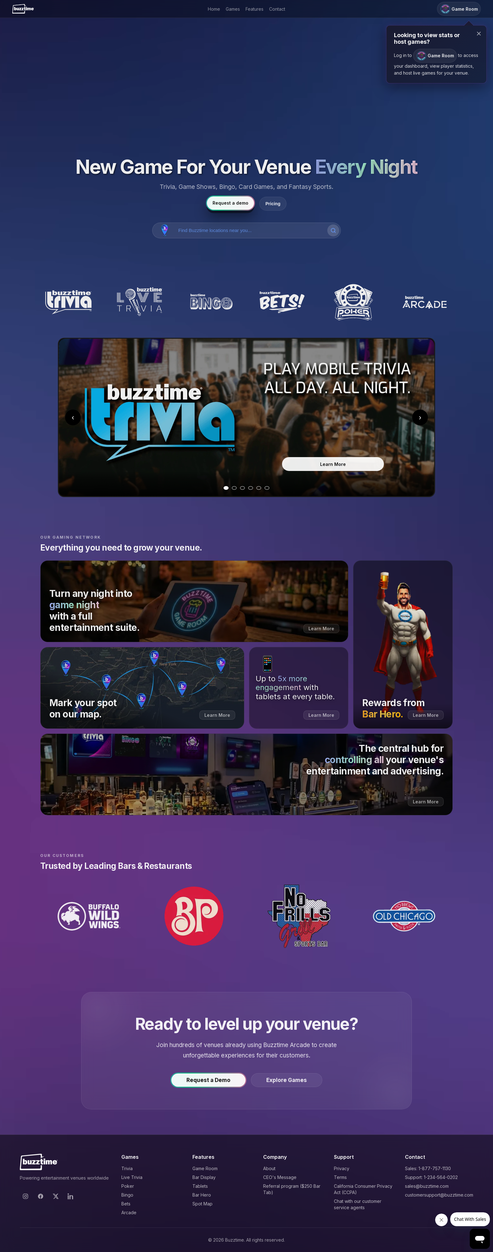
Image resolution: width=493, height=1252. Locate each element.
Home (214, 9)
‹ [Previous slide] (73, 417)
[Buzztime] (23, 9)
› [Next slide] (420, 417)
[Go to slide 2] (234, 488)
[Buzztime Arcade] (424, 302)
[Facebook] (40, 1196)
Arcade (128, 1212)
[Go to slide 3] (242, 488)
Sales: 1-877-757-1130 (428, 1168)
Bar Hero (201, 1195)
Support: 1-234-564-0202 (431, 1177)
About (269, 1168)
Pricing (272, 203)
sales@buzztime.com (427, 1186)
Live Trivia (131, 1177)
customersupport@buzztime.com (439, 1195)
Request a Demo (208, 1083)
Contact (277, 9)
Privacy (341, 1168)
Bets (125, 1203)
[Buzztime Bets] (282, 302)
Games (233, 9)
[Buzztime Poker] (353, 302)
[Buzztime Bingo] (210, 302)
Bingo (127, 1195)
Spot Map (202, 1203)
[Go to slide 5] (258, 488)
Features (254, 9)
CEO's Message (279, 1177)
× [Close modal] (478, 33)
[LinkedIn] (70, 1196)
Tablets (200, 1186)
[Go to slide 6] (266, 488)
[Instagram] (25, 1196)
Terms (340, 1177)
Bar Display (204, 1177)
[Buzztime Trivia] (68, 302)
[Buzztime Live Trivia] (139, 302)
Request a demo (230, 203)
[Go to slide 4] (250, 488)
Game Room (205, 1168)
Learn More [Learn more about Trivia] (333, 464)
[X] (55, 1196)
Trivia (127, 1168)
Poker (127, 1186)
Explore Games (286, 1083)
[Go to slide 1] (226, 488)
